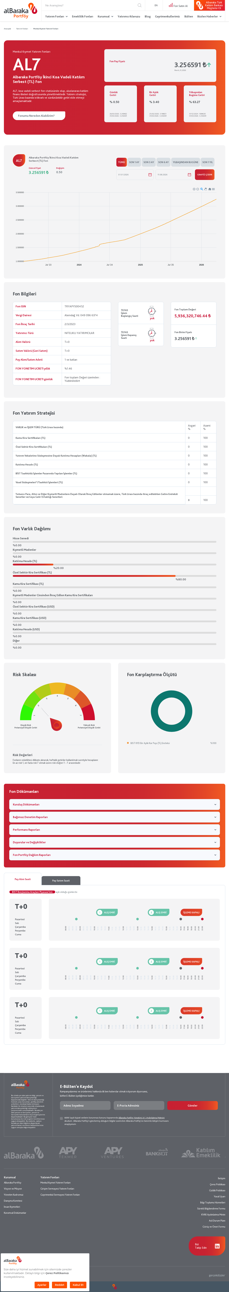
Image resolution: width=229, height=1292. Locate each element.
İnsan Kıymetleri (12, 1206)
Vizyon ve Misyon (13, 1188)
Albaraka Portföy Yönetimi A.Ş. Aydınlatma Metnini (141, 1117)
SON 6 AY (163, 162)
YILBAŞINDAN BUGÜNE (185, 162)
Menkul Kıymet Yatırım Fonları (45, 29)
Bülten (188, 16)
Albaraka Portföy (12, 1182)
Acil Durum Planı (217, 1220)
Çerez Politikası (217, 1184)
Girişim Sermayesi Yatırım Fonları (57, 1188)
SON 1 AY (134, 162)
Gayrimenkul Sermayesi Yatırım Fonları (60, 1194)
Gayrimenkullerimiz (167, 16)
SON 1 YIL (207, 162)
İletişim (221, 1178)
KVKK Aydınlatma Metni (213, 1214)
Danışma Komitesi (13, 1200)
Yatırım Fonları (54, 16)
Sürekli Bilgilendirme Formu (211, 1208)
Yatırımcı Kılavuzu (129, 16)
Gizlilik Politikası (217, 1190)
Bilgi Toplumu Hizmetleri (212, 1202)
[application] (114, 227)
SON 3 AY (149, 162)
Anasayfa (7, 29)
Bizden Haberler (207, 16)
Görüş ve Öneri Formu (214, 1226)
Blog (148, 16)
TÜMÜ (121, 162)
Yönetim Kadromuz (13, 1194)
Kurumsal (104, 16)
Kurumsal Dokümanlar (15, 1212)
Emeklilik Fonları (82, 16)
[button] (194, 189)
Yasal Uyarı (219, 1196)
